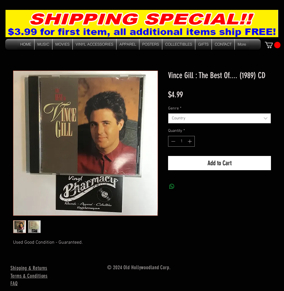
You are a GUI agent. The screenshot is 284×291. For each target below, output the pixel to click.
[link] (273, 45)
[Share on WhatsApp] (171, 186)
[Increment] (190, 141)
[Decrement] (172, 141)
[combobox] (219, 118)
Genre (174, 108)
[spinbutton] (181, 141)
